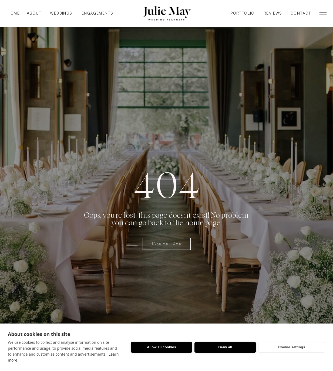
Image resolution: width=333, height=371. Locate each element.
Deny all (225, 347)
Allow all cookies (161, 347)
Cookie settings (291, 347)
